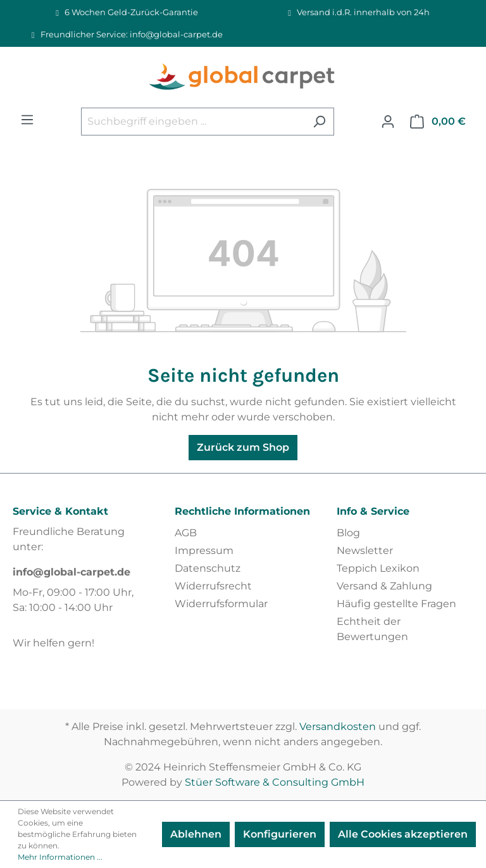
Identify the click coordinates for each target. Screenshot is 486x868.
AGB (186, 533)
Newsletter (365, 550)
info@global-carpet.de (71, 572)
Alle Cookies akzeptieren (403, 834)
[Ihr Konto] (387, 122)
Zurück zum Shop (243, 447)
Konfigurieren (279, 834)
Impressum (204, 550)
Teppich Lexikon (378, 568)
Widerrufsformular (221, 604)
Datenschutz (207, 568)
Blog (348, 533)
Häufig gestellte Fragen (396, 604)
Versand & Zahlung (384, 586)
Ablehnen (195, 834)
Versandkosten (337, 726)
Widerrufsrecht (213, 586)
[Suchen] (319, 121)
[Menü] (27, 120)
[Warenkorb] (437, 122)
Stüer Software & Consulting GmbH (274, 782)
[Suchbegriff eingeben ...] (193, 121)
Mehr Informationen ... (60, 857)
